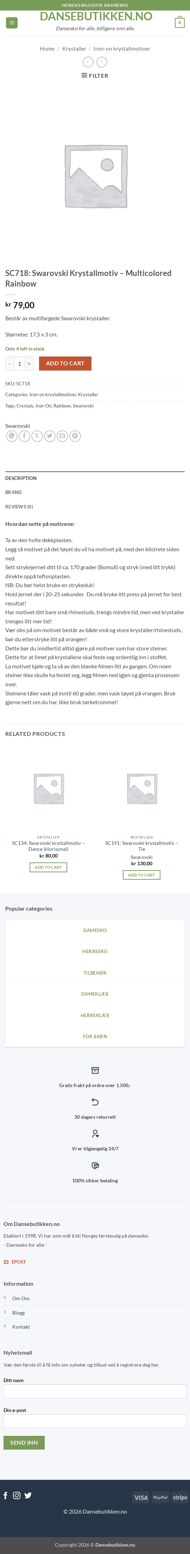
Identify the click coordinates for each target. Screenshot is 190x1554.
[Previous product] (101, 62)
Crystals (25, 406)
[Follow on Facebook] (5, 1496)
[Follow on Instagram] (16, 1496)
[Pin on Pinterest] (75, 436)
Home (47, 48)
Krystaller (74, 48)
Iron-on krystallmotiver (122, 48)
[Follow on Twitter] (28, 1496)
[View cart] (180, 23)
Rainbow (62, 406)
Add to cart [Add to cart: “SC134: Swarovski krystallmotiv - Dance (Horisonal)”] (48, 867)
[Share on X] (37, 436)
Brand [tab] (13, 492)
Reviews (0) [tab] (19, 506)
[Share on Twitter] (50, 436)
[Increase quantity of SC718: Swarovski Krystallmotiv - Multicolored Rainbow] (29, 364)
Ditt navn (95, 1390)
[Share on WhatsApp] (12, 436)
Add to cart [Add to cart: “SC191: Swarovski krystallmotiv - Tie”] (141, 875)
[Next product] (88, 62)
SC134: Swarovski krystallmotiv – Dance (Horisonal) (48, 846)
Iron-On (43, 406)
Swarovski (83, 406)
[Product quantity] (19, 364)
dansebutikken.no (95, 16)
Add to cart (65, 363)
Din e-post (95, 1420)
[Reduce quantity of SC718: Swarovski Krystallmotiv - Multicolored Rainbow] (9, 364)
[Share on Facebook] (24, 436)
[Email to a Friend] (62, 436)
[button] (12, 23)
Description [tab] (21, 478)
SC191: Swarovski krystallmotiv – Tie (141, 846)
